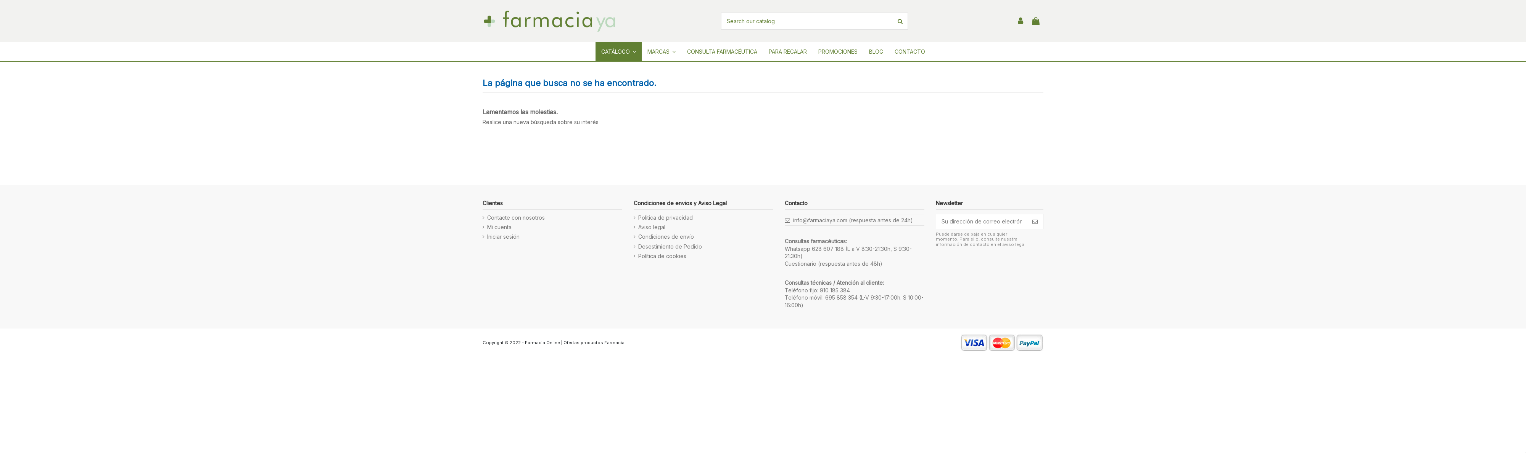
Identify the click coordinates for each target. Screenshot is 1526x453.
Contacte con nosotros (516, 217)
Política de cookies (662, 256)
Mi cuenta (499, 227)
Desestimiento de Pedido (670, 246)
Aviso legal (651, 227)
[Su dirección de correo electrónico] (981, 221)
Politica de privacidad (665, 217)
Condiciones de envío (666, 236)
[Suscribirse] (1035, 221)
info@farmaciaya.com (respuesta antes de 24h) (853, 220)
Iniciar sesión (503, 236)
